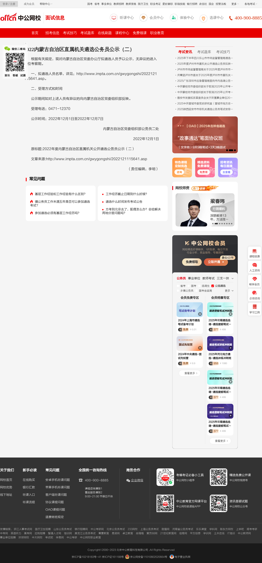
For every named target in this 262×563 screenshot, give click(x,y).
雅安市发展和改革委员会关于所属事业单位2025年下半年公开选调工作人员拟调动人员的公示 (205, 97)
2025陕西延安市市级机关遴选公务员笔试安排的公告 (205, 109)
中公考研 (72, 537)
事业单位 (106, 3)
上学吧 (240, 529)
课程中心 (122, 33)
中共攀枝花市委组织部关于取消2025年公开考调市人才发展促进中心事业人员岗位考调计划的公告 (205, 86)
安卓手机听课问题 (57, 480)
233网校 (133, 529)
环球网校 (24, 537)
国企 (211, 3)
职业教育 (157, 33)
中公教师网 (244, 533)
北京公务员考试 (116, 529)
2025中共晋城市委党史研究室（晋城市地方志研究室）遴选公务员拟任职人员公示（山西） (205, 103)
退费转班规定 (54, 517)
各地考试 (251, 3)
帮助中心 (46, 3)
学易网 (60, 537)
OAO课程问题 (55, 509)
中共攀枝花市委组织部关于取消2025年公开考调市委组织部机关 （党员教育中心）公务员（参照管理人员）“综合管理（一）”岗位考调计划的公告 (205, 92)
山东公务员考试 (62, 529)
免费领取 (192, 262)
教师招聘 (119, 3)
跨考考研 (252, 529)
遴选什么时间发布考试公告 (124, 202)
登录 (5, 3)
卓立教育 (127, 533)
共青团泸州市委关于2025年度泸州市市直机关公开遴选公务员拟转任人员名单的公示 (205, 75)
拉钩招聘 (40, 533)
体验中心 (187, 17)
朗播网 (165, 529)
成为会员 (29, 3)
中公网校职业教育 (90, 537)
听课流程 (29, 502)
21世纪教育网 (168, 533)
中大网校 (37, 537)
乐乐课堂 (201, 529)
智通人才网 (54, 533)
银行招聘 (192, 3)
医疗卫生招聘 (43, 529)
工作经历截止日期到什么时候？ (127, 194)
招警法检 (221, 3)
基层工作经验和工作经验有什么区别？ (61, 194)
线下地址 (6, 494)
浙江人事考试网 (23, 529)
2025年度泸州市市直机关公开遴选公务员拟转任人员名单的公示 (205, 63)
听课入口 (29, 494)
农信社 (203, 3)
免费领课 (140, 33)
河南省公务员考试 (182, 529)
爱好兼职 (167, 3)
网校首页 (6, 480)
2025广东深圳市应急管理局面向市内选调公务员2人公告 (205, 80)
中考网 (4, 533)
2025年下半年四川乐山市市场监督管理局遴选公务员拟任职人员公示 (205, 58)
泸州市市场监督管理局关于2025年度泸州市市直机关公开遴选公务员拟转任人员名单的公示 (205, 69)
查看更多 (189, 373)
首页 (34, 33)
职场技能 (180, 3)
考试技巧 (70, 33)
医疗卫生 (143, 3)
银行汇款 (29, 487)
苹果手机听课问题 (57, 487)
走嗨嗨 (140, 533)
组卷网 (183, 533)
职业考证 (155, 3)
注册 (12, 3)
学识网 (207, 533)
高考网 (28, 533)
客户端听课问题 (56, 494)
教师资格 (131, 3)
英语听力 (16, 533)
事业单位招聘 (8, 537)
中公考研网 (97, 529)
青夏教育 (103, 533)
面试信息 (55, 18)
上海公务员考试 (149, 529)
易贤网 (116, 533)
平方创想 (195, 533)
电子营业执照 (180, 556)
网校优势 (6, 487)
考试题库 (87, 33)
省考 (97, 3)
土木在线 (219, 533)
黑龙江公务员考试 (85, 533)
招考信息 (52, 33)
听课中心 (127, 17)
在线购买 (29, 480)
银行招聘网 (81, 529)
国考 (90, 3)
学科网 (213, 529)
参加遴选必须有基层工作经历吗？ (58, 213)
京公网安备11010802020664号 (148, 556)
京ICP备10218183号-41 (86, 556)
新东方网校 (226, 529)
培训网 (68, 533)
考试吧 (49, 537)
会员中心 (157, 17)
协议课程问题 (54, 502)
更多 (235, 3)
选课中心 (217, 17)
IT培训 (231, 533)
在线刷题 (105, 33)
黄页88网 (152, 533)
